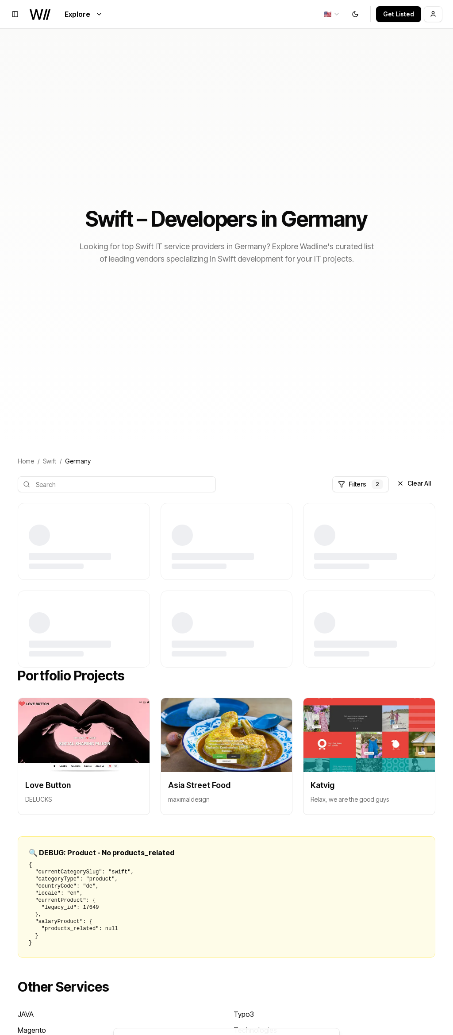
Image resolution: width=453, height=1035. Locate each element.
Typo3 (244, 1014)
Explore (84, 14)
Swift (49, 461)
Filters (360, 484)
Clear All (414, 483)
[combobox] (332, 14)
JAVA (26, 1014)
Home (26, 461)
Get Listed (398, 14)
